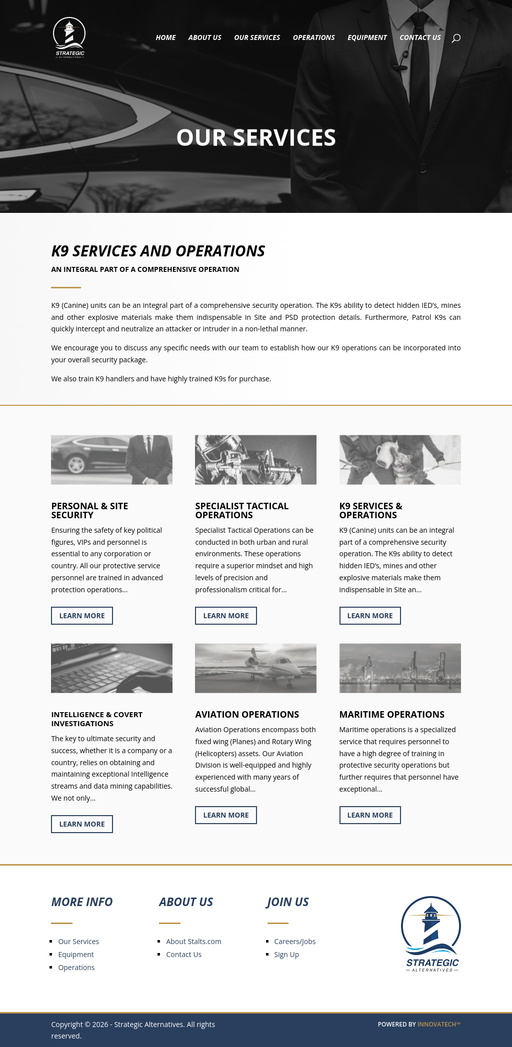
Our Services (257, 38)
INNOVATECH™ (439, 1024)
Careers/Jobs (295, 941)
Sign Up (287, 954)
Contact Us (420, 38)
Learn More (81, 615)
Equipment (367, 38)
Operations (314, 38)
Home (166, 38)
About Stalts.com (193, 941)
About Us (205, 38)
